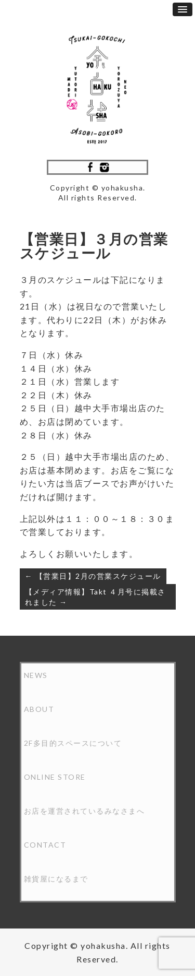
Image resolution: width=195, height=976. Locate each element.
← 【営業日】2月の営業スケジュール (93, 576)
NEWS (36, 675)
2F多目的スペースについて (73, 743)
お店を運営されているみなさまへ (84, 810)
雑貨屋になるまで (56, 878)
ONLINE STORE (55, 776)
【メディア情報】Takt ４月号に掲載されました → (95, 596)
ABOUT (39, 709)
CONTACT (45, 844)
